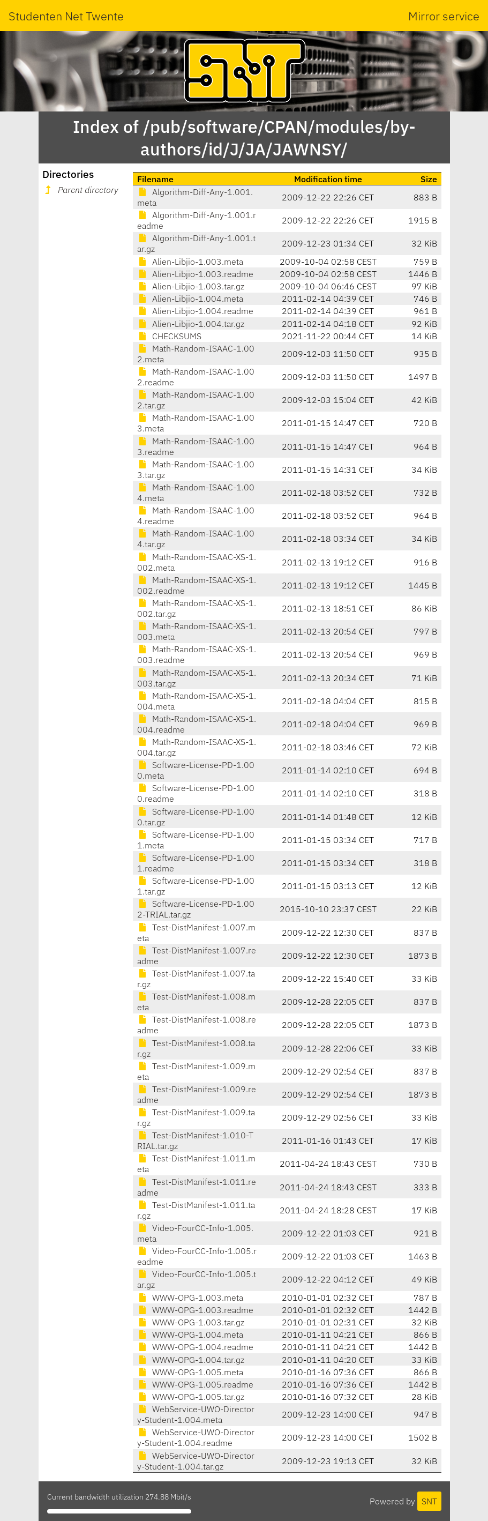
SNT (429, 1501)
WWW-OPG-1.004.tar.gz (190, 1359)
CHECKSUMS (169, 336)
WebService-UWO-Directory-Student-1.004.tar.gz (195, 1461)
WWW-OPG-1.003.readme (195, 1309)
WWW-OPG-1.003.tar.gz (190, 1322)
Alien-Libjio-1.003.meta (190, 261)
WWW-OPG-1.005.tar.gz (190, 1396)
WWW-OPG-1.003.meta (190, 1297)
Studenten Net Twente (66, 16)
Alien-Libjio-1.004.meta (190, 298)
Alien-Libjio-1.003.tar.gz (190, 286)
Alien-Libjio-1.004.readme (195, 310)
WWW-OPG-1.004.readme (195, 1346)
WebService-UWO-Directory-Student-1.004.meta (195, 1414)
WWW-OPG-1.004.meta (190, 1334)
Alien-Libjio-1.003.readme (195, 274)
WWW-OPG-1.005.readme (195, 1384)
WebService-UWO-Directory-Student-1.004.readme (195, 1437)
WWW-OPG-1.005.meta (190, 1372)
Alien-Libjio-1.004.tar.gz (190, 323)
